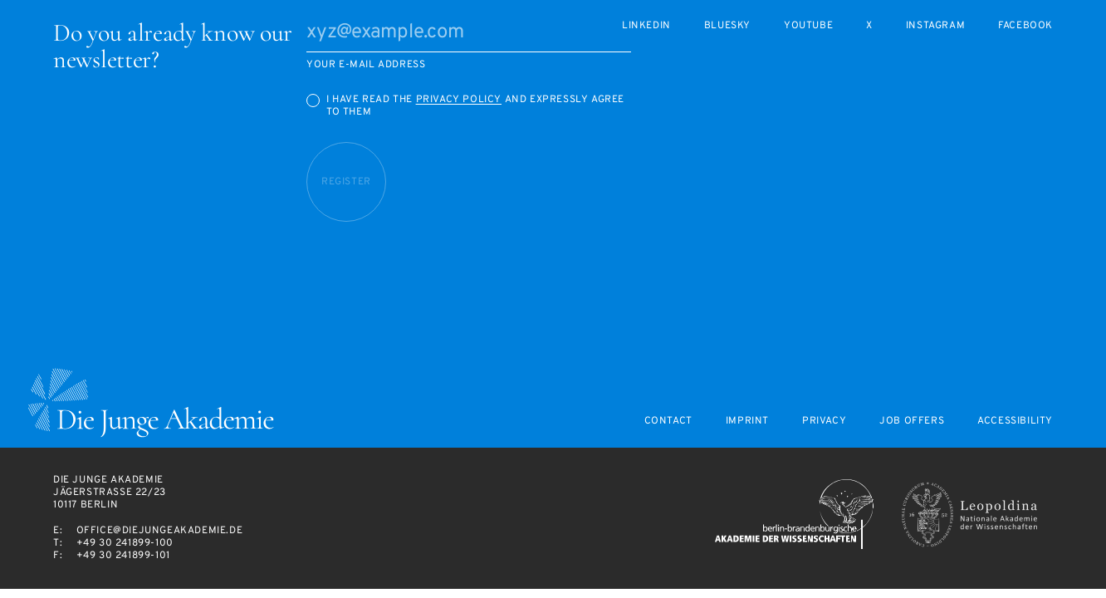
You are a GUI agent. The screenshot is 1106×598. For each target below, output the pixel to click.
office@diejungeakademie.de (159, 530)
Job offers (911, 421)
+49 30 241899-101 (123, 555)
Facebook (1025, 26)
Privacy (824, 421)
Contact (668, 421)
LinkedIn (646, 26)
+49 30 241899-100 (125, 543)
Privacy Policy (459, 99)
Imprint (747, 421)
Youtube (808, 26)
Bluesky (727, 26)
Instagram (935, 26)
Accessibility (1015, 421)
